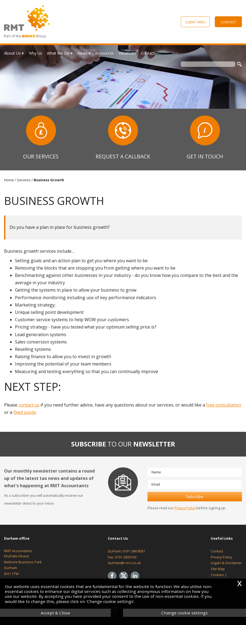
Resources (104, 53)
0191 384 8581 (133, 551)
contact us (28, 405)
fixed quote (24, 412)
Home (9, 179)
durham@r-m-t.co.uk (124, 562)
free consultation (223, 405)
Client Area (195, 22)
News (82, 53)
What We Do (58, 53)
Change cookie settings (184, 612)
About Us (12, 53)
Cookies (217, 574)
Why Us (35, 53)
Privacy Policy (184, 507)
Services (24, 179)
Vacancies (127, 53)
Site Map (218, 568)
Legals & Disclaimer (226, 562)
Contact (228, 22)
